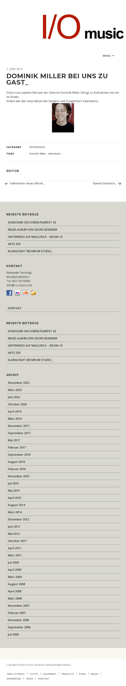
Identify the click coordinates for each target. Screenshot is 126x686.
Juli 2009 (13, 562)
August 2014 (16, 505)
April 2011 (14, 548)
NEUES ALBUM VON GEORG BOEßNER (32, 230)
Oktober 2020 (17, 404)
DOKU (82, 673)
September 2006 (19, 627)
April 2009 (14, 570)
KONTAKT (15, 308)
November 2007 (18, 606)
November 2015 (18, 476)
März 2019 (15, 419)
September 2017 (19, 433)
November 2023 (18, 383)
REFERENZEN (37, 147)
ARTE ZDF (14, 244)
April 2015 (14, 498)
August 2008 (16, 584)
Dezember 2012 (18, 519)
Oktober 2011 (17, 541)
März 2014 (15, 512)
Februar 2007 (17, 613)
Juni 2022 (14, 397)
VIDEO (29, 678)
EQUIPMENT (50, 673)
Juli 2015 (13, 483)
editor (13, 171)
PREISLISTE (68, 673)
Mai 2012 (14, 534)
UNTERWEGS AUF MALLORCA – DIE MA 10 (35, 237)
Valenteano (54, 153)
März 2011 (15, 555)
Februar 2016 (17, 469)
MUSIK (94, 673)
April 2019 (14, 411)
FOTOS (34, 673)
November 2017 (18, 426)
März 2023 (15, 390)
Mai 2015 (14, 491)
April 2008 (14, 591)
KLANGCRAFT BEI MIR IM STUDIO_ (30, 251)
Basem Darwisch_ (106, 183)
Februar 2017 (17, 447)
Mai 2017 (14, 440)
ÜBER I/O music (16, 673)
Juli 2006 (13, 634)
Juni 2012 (14, 526)
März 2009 (15, 577)
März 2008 (15, 598)
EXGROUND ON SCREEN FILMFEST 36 (32, 222)
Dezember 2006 (18, 620)
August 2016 (16, 462)
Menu (107, 55)
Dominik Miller (37, 153)
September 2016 (19, 455)
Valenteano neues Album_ (25, 183)
